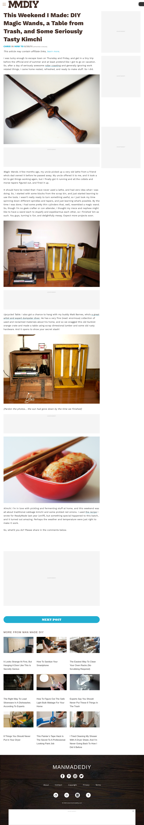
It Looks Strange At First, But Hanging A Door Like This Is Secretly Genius (18, 665)
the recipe (91, 512)
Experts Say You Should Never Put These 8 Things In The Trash (84, 702)
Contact (58, 785)
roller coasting (53, 65)
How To (19, 46)
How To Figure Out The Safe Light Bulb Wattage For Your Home (51, 702)
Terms (98, 785)
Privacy (86, 785)
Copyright (72, 785)
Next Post (51, 619)
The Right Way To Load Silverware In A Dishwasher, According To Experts (17, 702)
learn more (53, 51)
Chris (7, 46)
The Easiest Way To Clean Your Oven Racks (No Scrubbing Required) (83, 665)
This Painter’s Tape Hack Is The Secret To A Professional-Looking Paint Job (51, 740)
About (46, 785)
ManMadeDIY (72, 767)
